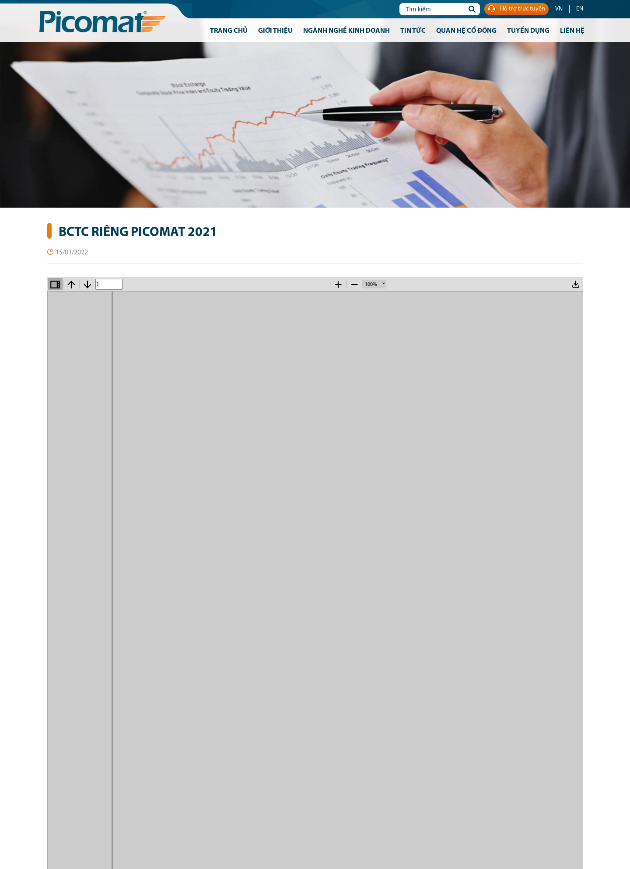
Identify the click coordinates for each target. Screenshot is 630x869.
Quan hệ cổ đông (466, 31)
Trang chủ (229, 31)
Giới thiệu (275, 31)
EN (579, 9)
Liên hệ (572, 31)
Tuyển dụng (528, 31)
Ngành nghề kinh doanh (346, 31)
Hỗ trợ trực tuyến (516, 9)
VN (559, 9)
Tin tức (413, 31)
